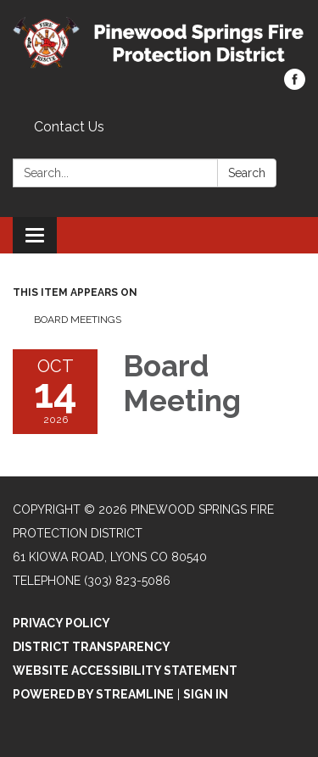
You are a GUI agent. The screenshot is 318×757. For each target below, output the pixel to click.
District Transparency (91, 647)
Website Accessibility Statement (125, 670)
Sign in (205, 694)
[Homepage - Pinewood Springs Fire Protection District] (159, 43)
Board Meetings (77, 320)
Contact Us (69, 127)
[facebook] (294, 85)
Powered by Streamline (93, 694)
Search (246, 173)
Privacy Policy (61, 623)
